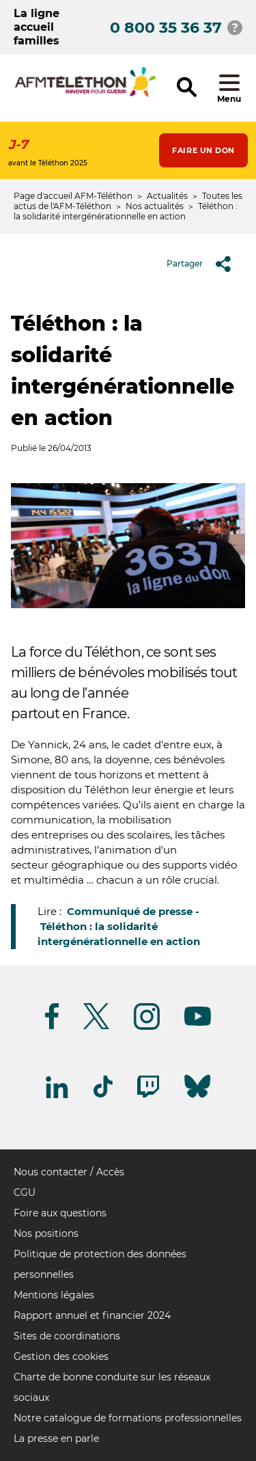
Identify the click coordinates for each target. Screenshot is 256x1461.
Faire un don (203, 150)
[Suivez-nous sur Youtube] (197, 1023)
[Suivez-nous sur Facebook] (52, 1026)
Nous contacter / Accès (69, 1172)
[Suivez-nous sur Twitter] (96, 1026)
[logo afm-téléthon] (85, 94)
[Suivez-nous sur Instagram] (147, 1027)
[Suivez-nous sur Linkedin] (57, 1095)
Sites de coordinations (67, 1336)
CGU (24, 1192)
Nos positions (46, 1233)
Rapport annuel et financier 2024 (92, 1315)
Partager (204, 264)
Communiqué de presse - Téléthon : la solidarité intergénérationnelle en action (119, 926)
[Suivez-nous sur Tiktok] (103, 1095)
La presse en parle (56, 1438)
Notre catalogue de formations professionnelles (128, 1418)
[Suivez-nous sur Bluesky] (197, 1097)
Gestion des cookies (61, 1356)
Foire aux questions (60, 1213)
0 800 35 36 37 (166, 27)
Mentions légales (54, 1295)
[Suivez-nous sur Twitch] (148, 1095)
